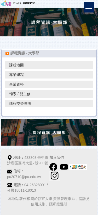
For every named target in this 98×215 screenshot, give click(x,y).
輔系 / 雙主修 (20, 94)
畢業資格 (16, 84)
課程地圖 (16, 65)
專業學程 (16, 75)
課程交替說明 (20, 103)
